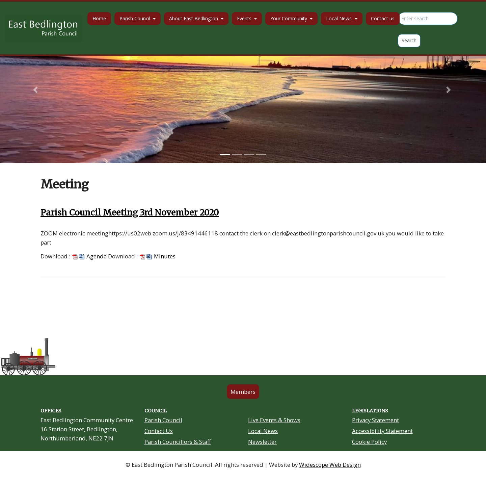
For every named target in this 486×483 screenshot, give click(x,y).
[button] (36, 90)
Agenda (89, 256)
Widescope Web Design (330, 464)
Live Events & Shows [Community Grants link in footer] (274, 420)
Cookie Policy (369, 442)
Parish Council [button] (135, 18)
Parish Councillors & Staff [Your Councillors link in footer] (177, 442)
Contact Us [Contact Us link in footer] (158, 431)
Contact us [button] (383, 18)
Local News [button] (339, 18)
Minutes (157, 256)
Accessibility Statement (382, 431)
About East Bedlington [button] (194, 18)
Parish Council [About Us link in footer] (163, 420)
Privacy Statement (375, 420)
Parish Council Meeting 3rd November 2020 (129, 212)
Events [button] (245, 18)
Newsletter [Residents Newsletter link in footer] (262, 442)
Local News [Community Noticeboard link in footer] (263, 431)
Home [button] (99, 18)
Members (243, 392)
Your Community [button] (289, 18)
